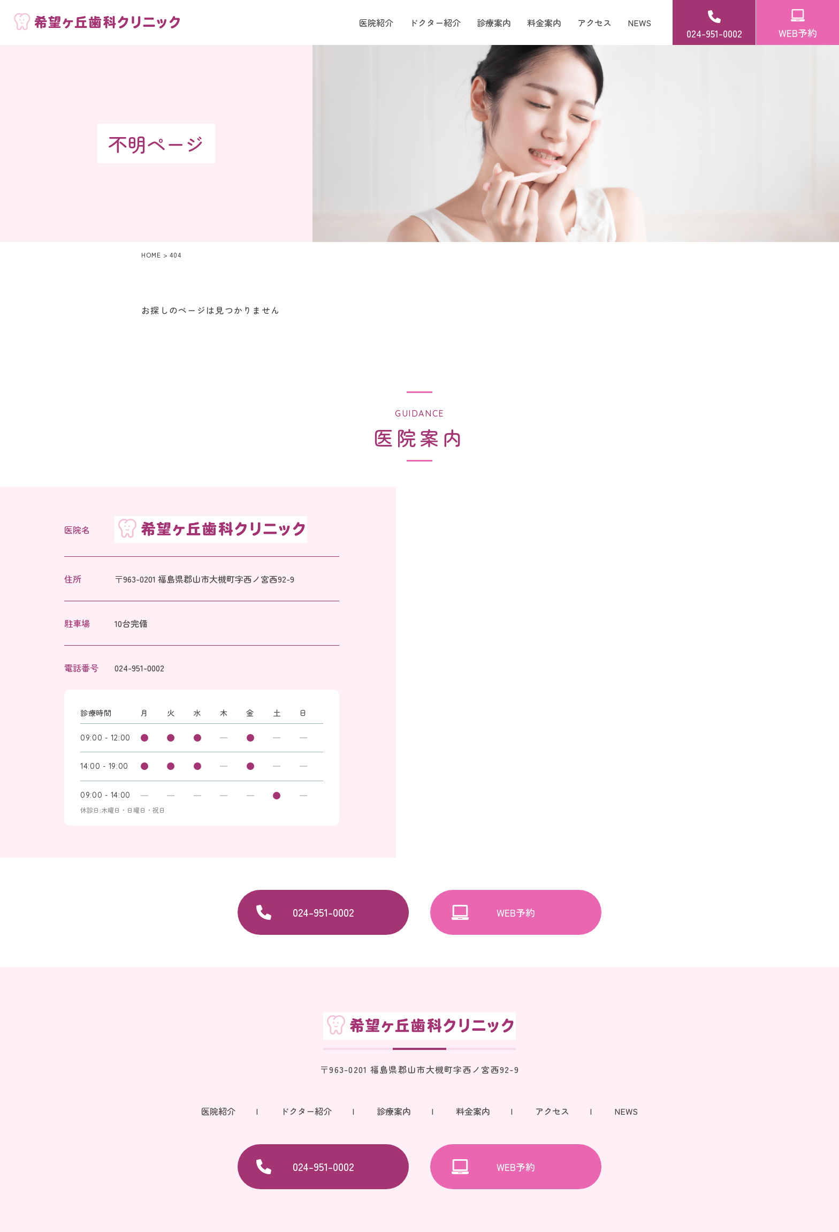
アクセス (594, 22)
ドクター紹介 (435, 22)
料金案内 (544, 22)
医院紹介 (376, 22)
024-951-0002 (714, 33)
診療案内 (394, 1111)
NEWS (639, 22)
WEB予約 (798, 33)
